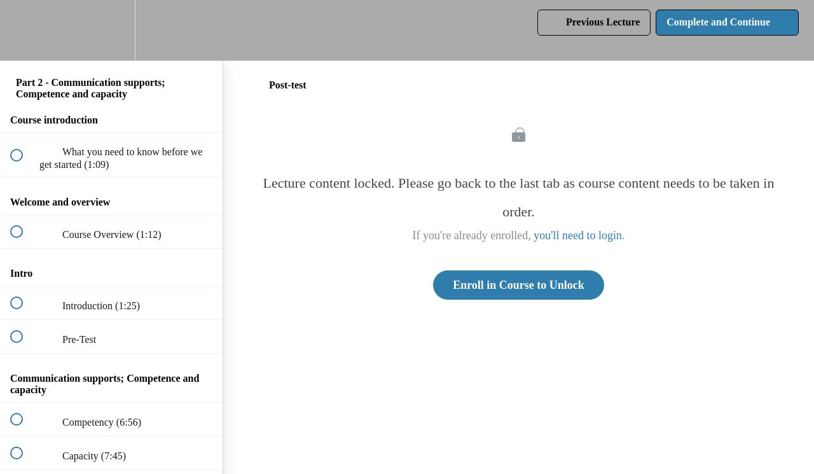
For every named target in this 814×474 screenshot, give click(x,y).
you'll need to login (578, 235)
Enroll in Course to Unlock (518, 285)
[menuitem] (111, 30)
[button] (23, 30)
